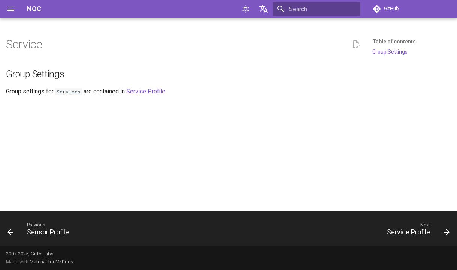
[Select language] (263, 9)
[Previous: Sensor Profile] (40, 230)
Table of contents (394, 42)
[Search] (316, 9)
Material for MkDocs (51, 261)
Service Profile (145, 91)
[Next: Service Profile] (416, 230)
